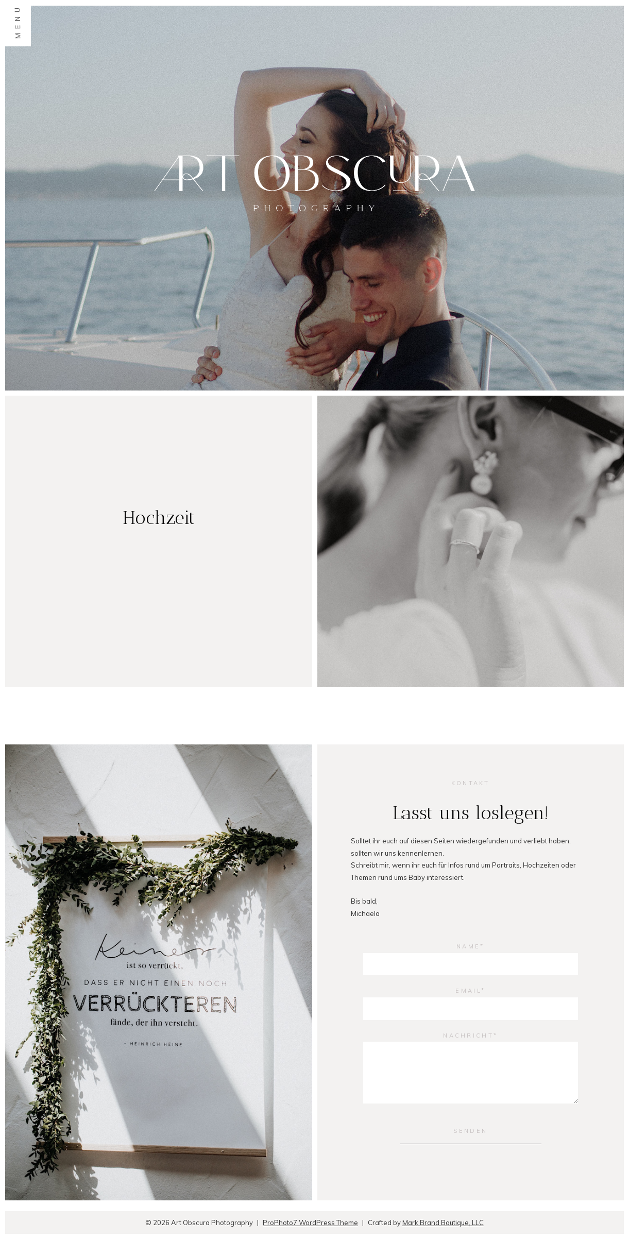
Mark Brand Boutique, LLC (443, 1222)
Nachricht (468, 1035)
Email (468, 990)
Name (468, 946)
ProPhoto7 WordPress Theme (310, 1222)
